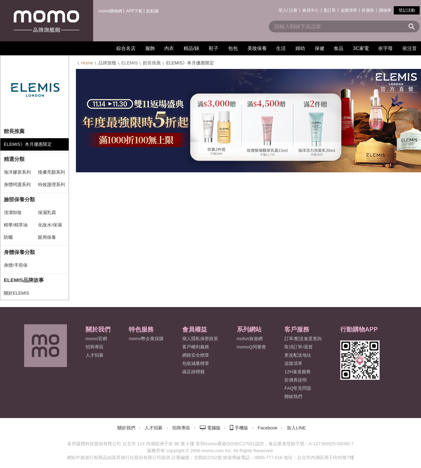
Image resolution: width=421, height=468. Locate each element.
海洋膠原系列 (17, 172)
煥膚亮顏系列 (51, 172)
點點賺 (152, 11)
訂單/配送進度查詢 (303, 338)
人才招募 (154, 427)
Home (87, 62)
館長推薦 (152, 62)
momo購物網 (110, 11)
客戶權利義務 (195, 346)
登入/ (283, 10)
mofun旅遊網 (250, 338)
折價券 (368, 10)
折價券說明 (295, 380)
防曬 (8, 237)
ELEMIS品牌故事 (24, 280)
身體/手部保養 (16, 267)
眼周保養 (47, 237)
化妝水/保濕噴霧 (50, 226)
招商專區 (95, 346)
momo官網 (96, 338)
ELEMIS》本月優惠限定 (28, 144)
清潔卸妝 (13, 212)
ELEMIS (129, 62)
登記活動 (407, 10)
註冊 (293, 10)
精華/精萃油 (16, 224)
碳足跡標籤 (193, 371)
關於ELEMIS (16, 293)
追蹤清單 (349, 10)
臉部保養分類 (19, 199)
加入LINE (296, 427)
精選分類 (14, 159)
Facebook (267, 427)
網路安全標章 (195, 355)
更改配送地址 (297, 355)
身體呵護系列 (17, 184)
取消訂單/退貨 (298, 346)
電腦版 (214, 427)
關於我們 (126, 427)
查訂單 (329, 10)
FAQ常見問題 (297, 388)
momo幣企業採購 (146, 338)
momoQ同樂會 (251, 346)
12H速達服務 (297, 371)
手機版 (241, 427)
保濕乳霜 (47, 212)
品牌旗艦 (107, 62)
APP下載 (134, 11)
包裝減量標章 (195, 363)
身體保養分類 (19, 252)
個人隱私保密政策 (200, 338)
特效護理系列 (51, 184)
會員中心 (310, 10)
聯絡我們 (293, 396)
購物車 (385, 10)
